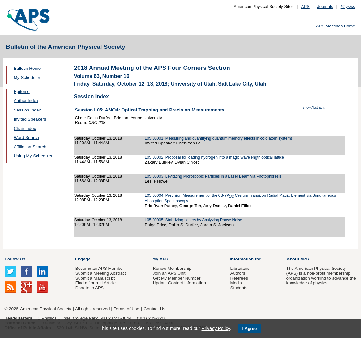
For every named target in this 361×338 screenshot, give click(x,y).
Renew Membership (172, 268)
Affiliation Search (30, 146)
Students (238, 287)
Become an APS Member (99, 268)
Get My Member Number (177, 278)
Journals (325, 6)
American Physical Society (45, 308)
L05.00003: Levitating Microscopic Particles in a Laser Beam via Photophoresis (213, 176)
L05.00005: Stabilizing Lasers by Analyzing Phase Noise (193, 220)
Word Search (26, 137)
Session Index (27, 110)
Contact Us (154, 308)
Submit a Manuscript (95, 278)
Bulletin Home (27, 68)
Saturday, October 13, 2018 (98, 138)
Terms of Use (126, 308)
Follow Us (15, 259)
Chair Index (25, 128)
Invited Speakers (30, 119)
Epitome (22, 91)
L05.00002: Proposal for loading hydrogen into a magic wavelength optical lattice (214, 157)
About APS (298, 259)
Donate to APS (89, 287)
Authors (237, 273)
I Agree (249, 328)
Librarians (239, 268)
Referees (239, 278)
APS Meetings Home (335, 26)
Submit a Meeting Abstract (100, 273)
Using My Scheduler (33, 155)
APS (305, 6)
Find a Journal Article (95, 282)
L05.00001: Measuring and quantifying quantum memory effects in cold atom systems (219, 138)
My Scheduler (27, 77)
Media (236, 282)
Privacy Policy (215, 328)
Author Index (26, 100)
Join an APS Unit (169, 273)
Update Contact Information (179, 282)
